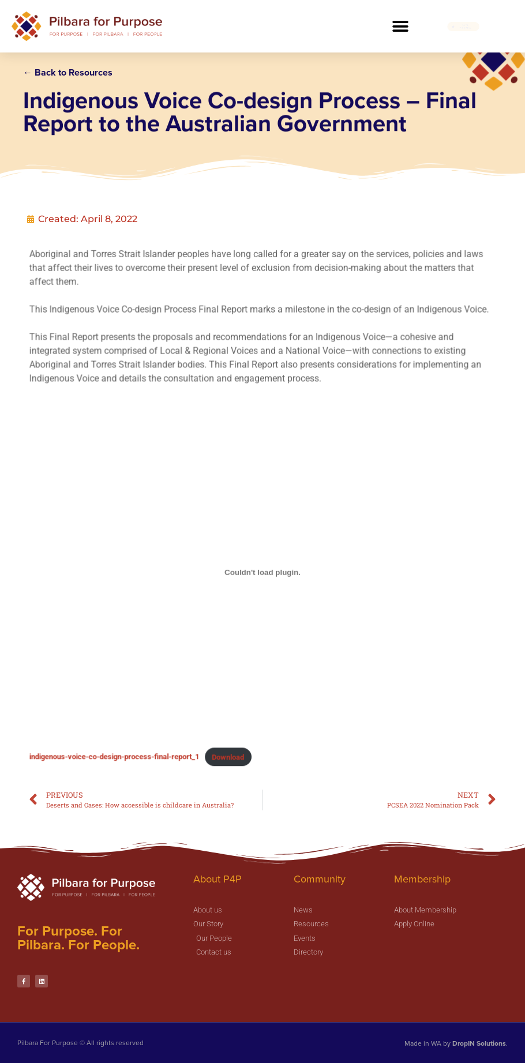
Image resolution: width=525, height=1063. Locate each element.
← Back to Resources (67, 72)
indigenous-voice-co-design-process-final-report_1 (131, 728)
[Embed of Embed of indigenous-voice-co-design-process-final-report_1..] (262, 565)
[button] (400, 26)
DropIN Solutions (479, 1043)
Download (232, 728)
